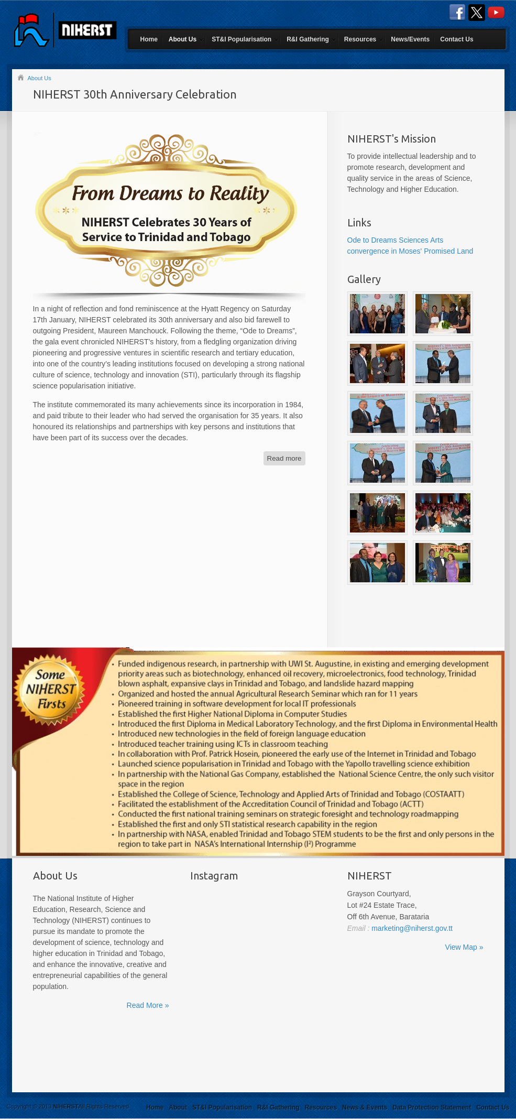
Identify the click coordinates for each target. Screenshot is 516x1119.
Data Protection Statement (431, 1107)
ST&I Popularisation (241, 39)
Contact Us (456, 39)
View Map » (464, 947)
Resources (360, 39)
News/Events (410, 39)
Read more (284, 458)
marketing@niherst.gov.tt (411, 928)
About (178, 1107)
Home (149, 39)
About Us (182, 39)
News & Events (364, 1107)
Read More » (148, 1005)
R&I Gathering (308, 39)
